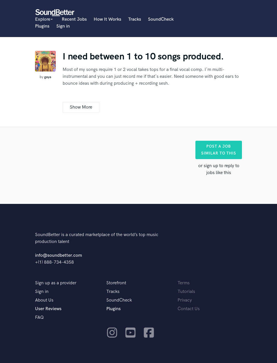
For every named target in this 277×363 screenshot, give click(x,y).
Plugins (42, 26)
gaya (47, 77)
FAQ (39, 317)
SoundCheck (161, 19)
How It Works (107, 19)
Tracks (134, 19)
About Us (44, 300)
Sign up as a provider (55, 283)
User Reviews (48, 309)
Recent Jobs (74, 19)
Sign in (63, 26)
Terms (184, 283)
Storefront (116, 283)
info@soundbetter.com (58, 255)
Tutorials (186, 291)
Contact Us (189, 309)
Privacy (185, 300)
